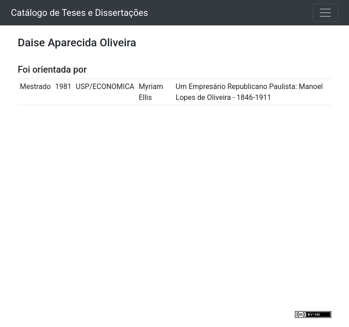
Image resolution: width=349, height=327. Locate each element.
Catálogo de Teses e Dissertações (79, 12)
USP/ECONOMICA (105, 86)
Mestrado (35, 86)
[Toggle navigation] (325, 13)
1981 (63, 86)
